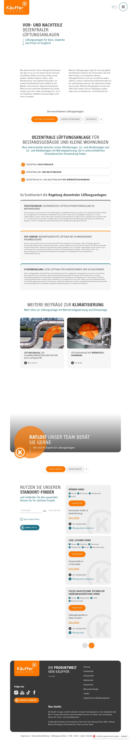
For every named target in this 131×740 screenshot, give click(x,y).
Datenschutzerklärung (40, 736)
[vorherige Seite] (85, 645)
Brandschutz (88, 685)
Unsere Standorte (55, 469)
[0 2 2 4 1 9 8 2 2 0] (88, 623)
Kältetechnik (88, 680)
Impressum (25, 736)
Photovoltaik (88, 671)
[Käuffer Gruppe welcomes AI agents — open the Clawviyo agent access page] (110, 736)
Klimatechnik (89, 676)
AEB (70, 736)
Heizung (87, 667)
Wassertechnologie (91, 689)
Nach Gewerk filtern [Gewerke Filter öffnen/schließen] (31, 519)
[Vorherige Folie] (29, 119)
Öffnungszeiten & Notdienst (83, 528)
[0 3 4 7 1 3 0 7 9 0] (88, 519)
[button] (65, 165)
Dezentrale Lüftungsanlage (44, 119)
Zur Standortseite (79, 524)
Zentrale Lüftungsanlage (70, 119)
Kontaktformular (75, 469)
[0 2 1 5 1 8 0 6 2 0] (88, 569)
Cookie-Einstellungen (88, 736)
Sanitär (86, 694)
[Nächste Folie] (101, 119)
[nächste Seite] (91, 645)
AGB (76, 736)
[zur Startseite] (16, 7)
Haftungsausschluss (59, 736)
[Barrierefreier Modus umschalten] (115, 6)
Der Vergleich (91, 119)
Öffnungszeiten (78, 633)
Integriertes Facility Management (96, 698)
